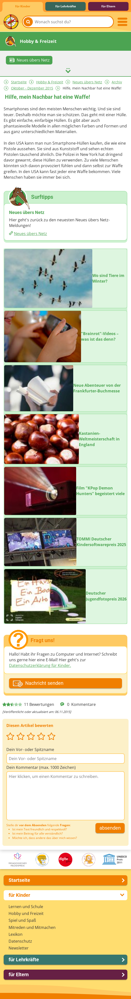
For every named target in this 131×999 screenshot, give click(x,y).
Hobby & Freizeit (49, 81)
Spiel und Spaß (22, 920)
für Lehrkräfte (65, 6)
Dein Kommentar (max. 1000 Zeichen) (41, 767)
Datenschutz (20, 941)
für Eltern (108, 6)
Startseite (19, 81)
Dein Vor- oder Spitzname (30, 749)
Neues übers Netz (87, 81)
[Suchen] (28, 21)
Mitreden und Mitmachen (32, 927)
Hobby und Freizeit (26, 913)
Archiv (117, 81)
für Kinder (22, 6)
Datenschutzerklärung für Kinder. (40, 665)
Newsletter (19, 947)
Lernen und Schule (26, 906)
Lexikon (16, 934)
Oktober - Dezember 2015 (32, 88)
